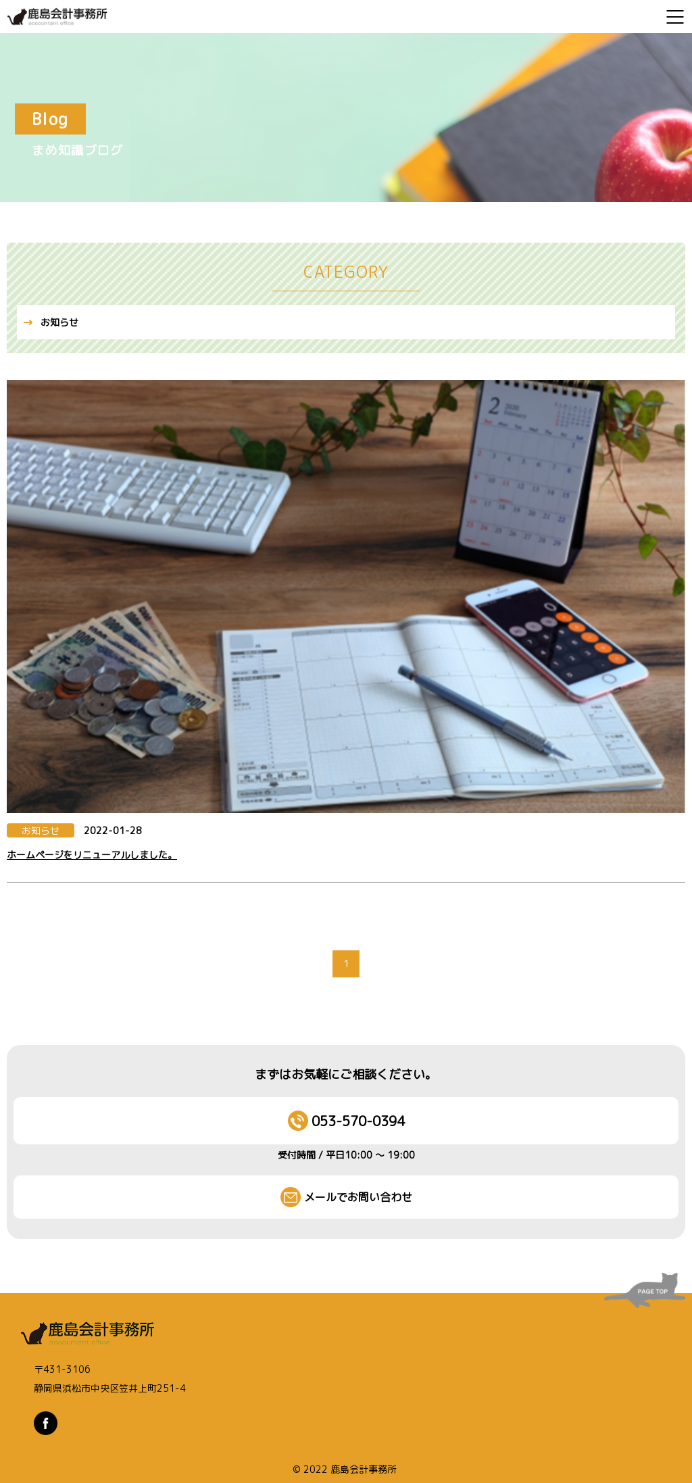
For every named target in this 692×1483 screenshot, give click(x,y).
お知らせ (59, 322)
